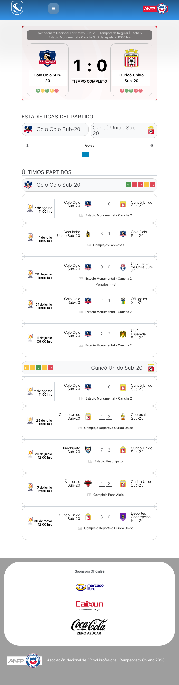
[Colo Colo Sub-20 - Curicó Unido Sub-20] (89, 208)
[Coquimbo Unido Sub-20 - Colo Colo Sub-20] (89, 239)
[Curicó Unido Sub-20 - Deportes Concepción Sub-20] (89, 523)
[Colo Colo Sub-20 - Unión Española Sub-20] (89, 340)
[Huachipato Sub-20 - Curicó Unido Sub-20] (89, 456)
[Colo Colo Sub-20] (48, 69)
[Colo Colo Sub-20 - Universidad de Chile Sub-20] (89, 273)
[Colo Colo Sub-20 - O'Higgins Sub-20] (89, 306)
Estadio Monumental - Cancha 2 (72, 37)
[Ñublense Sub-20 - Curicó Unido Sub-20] (89, 489)
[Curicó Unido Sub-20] (131, 69)
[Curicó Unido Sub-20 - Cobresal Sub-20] (89, 422)
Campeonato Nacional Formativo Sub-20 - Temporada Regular (82, 33)
